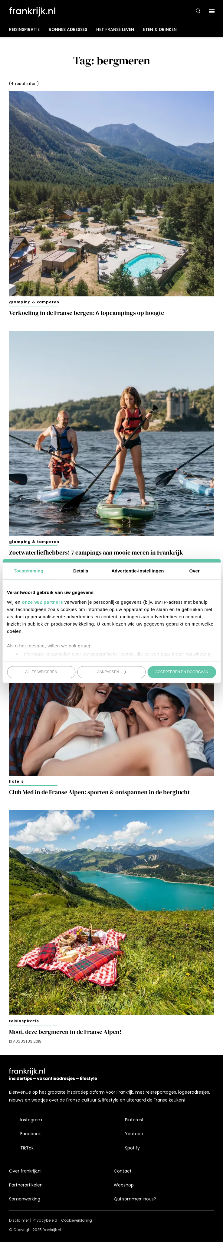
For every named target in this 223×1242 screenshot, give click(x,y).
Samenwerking (24, 1199)
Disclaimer (19, 1220)
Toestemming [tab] (29, 570)
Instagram (31, 1120)
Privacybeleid (45, 1220)
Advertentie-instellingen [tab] (137, 570)
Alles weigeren (41, 672)
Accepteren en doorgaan (181, 672)
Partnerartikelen (26, 1185)
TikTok (27, 1148)
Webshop (124, 1185)
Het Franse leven (115, 29)
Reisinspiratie (24, 29)
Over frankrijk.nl (25, 1171)
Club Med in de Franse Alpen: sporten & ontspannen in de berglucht (99, 792)
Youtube (134, 1134)
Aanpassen (111, 672)
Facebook (30, 1134)
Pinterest (134, 1120)
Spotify (132, 1148)
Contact (123, 1171)
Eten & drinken (160, 29)
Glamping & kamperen (34, 302)
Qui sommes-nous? (135, 1199)
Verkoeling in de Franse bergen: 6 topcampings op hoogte (86, 313)
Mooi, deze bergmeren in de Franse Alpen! (65, 1032)
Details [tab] (80, 570)
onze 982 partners (42, 601)
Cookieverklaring (76, 1220)
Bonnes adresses (68, 29)
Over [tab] (194, 570)
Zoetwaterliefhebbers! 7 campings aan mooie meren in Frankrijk (96, 552)
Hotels (16, 781)
